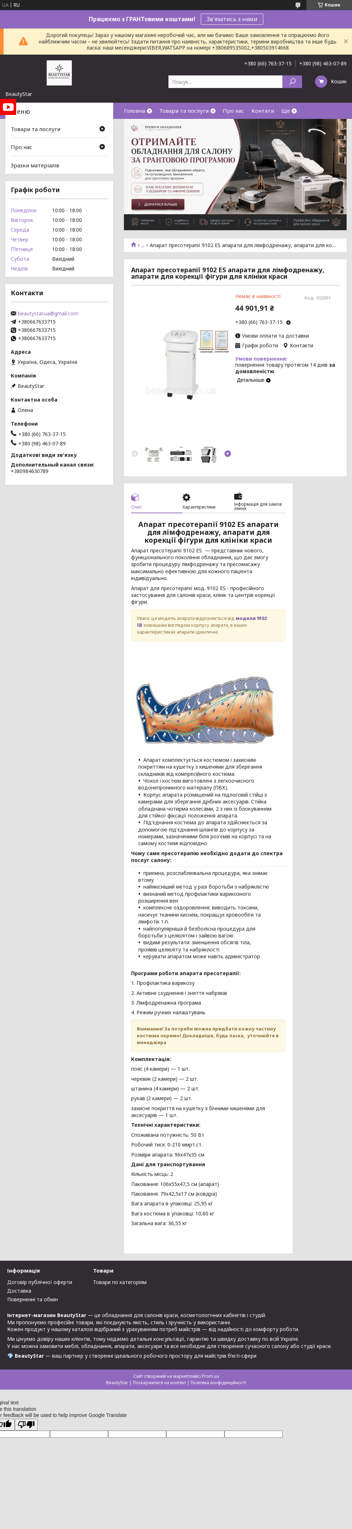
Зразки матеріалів (35, 165)
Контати (262, 110)
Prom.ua (210, 1376)
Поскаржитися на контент (159, 1383)
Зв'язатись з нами (232, 19)
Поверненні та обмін (32, 1299)
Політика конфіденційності (218, 1383)
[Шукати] (292, 81)
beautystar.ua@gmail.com (48, 313)
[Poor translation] (26, 1425)
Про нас (233, 110)
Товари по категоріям (120, 1282)
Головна (134, 110)
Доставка (19, 1290)
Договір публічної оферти (39, 1282)
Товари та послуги (184, 110)
